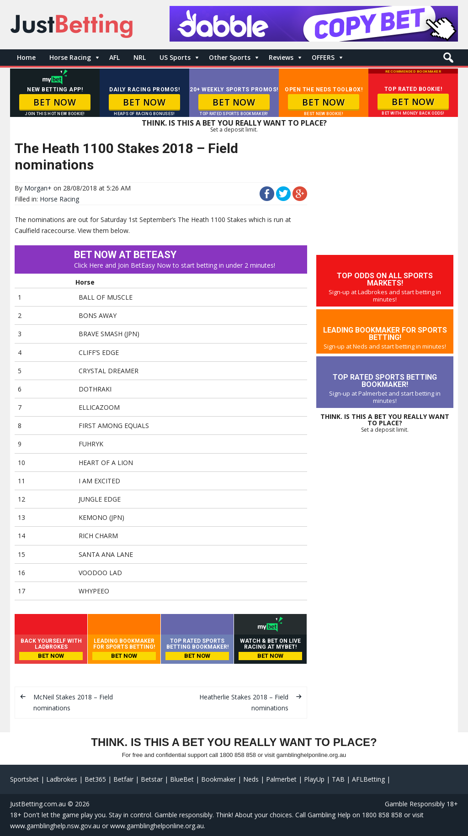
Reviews (281, 57)
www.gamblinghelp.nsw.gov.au (55, 825)
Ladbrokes (61, 779)
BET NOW (54, 102)
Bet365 (95, 779)
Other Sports (229, 57)
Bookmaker (218, 779)
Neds (251, 779)
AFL (114, 57)
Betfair (123, 779)
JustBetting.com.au (38, 803)
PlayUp (314, 779)
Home (26, 57)
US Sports (175, 57)
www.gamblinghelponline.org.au (157, 825)
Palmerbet (281, 779)
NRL (139, 57)
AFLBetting (368, 779)
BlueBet (182, 779)
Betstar (152, 779)
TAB (338, 779)
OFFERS (323, 57)
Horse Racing (70, 57)
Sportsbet (24, 779)
